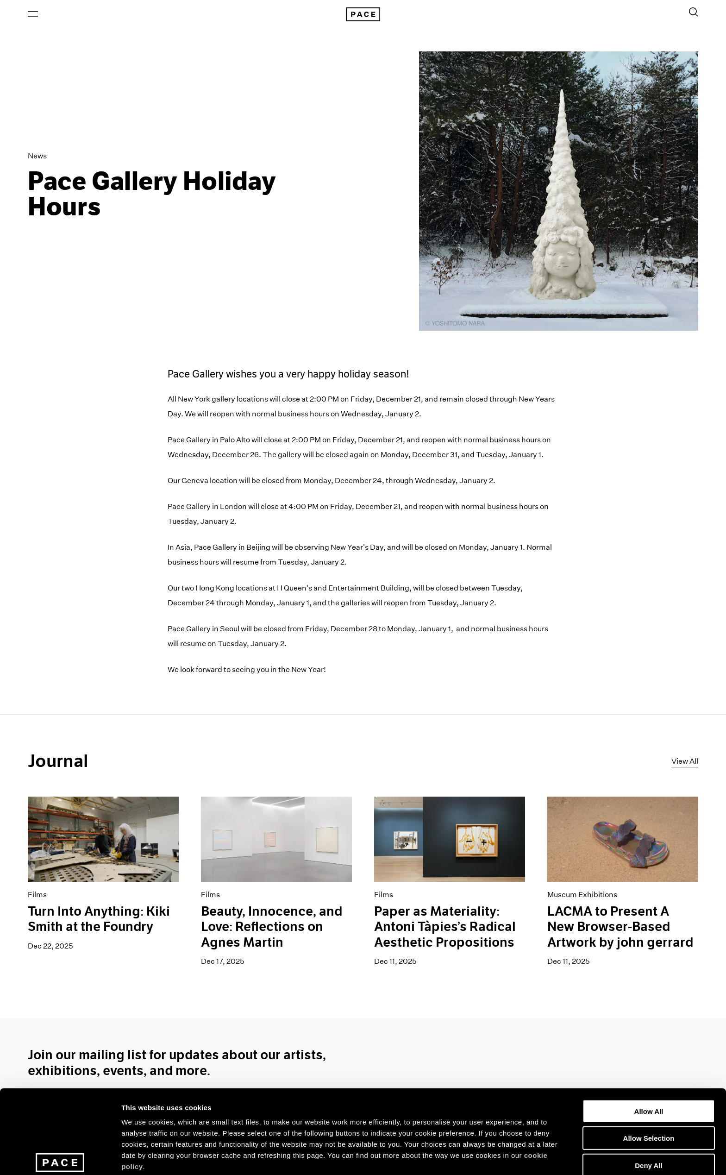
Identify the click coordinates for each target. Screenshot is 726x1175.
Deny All (648, 1103)
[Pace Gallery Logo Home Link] (363, 15)
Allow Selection (649, 1077)
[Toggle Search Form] (693, 12)
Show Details (486, 1157)
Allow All (648, 1049)
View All (684, 761)
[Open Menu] (33, 14)
